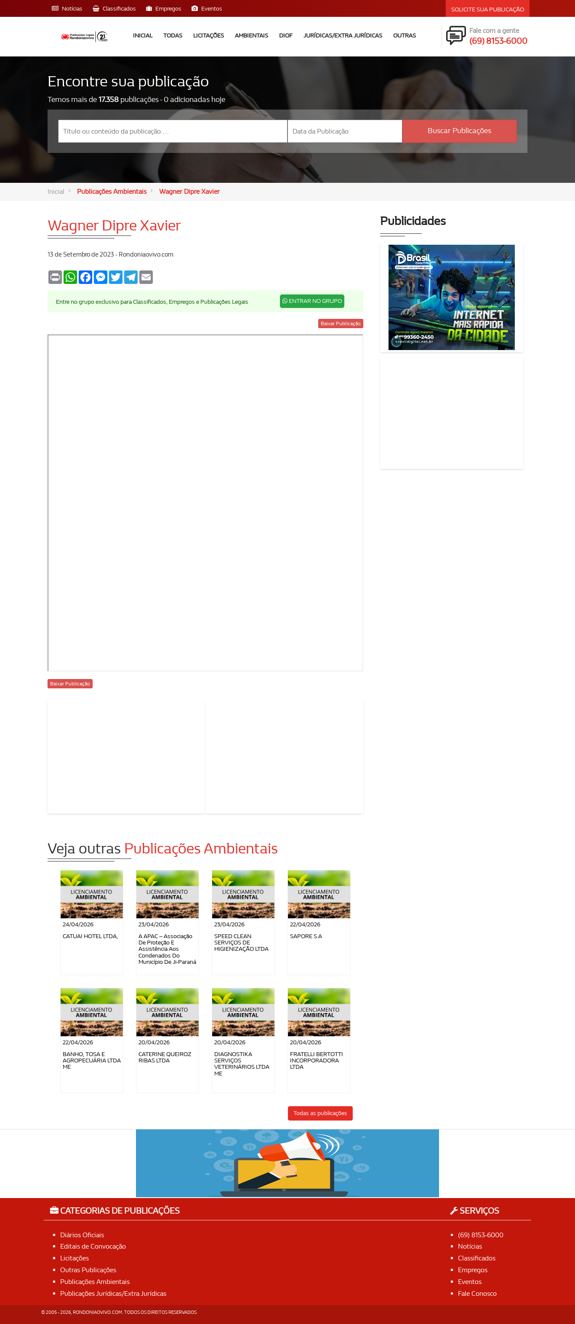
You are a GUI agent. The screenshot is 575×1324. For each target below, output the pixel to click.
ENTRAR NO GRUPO (312, 301)
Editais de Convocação (93, 1246)
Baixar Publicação (341, 323)
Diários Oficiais (82, 1235)
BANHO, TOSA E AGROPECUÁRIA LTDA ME (92, 1061)
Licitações (208, 35)
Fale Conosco (477, 1293)
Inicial (142, 35)
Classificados (476, 1258)
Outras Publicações (88, 1270)
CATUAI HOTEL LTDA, (90, 936)
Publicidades (413, 221)
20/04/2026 (154, 1042)
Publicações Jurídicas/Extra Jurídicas (113, 1293)
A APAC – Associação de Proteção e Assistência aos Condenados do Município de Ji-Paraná (167, 949)
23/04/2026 (153, 924)
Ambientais (251, 35)
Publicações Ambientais (111, 191)
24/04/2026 (78, 924)
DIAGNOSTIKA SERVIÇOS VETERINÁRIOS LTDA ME (241, 1064)
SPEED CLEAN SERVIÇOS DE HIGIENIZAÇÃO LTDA (241, 943)
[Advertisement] (127, 755)
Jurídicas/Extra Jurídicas (342, 35)
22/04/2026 (305, 924)
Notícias (470, 1246)
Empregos (472, 1270)
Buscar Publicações (459, 130)
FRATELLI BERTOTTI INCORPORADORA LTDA (316, 1061)
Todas (172, 35)
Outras (404, 35)
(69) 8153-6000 (480, 1235)
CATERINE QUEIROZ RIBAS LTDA (165, 1057)
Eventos (470, 1282)
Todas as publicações (320, 1113)
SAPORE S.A (306, 936)
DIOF (286, 35)
